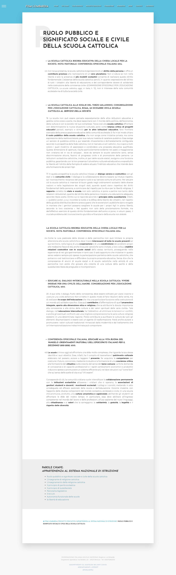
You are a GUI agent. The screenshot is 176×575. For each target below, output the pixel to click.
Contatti (139, 6)
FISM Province (77, 6)
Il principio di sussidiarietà (59, 488)
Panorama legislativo (57, 491)
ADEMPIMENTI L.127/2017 (88, 567)
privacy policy (88, 570)
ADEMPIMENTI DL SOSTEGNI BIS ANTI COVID (88, 565)
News (130, 6)
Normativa (121, 6)
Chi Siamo (65, 6)
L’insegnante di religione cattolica (63, 479)
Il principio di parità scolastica (61, 485)
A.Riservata (150, 6)
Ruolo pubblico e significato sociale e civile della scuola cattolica (77, 476)
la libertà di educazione (58, 500)
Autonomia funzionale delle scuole (63, 497)
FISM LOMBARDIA (37, 6)
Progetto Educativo (93, 6)
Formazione (109, 6)
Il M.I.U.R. (51, 494)
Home (56, 6)
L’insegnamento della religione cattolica (66, 482)
